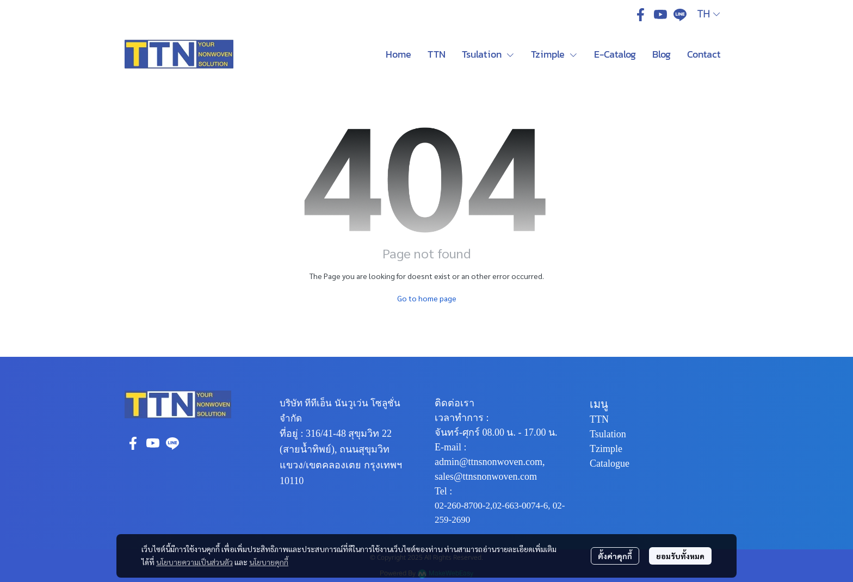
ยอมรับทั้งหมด (680, 556)
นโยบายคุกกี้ (268, 562)
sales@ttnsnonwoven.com (486, 476)
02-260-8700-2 (462, 505)
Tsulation (608, 434)
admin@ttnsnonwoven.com (488, 461)
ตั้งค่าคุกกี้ (615, 556)
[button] (708, 14)
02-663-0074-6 (520, 505)
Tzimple (606, 448)
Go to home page (426, 298)
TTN (599, 419)
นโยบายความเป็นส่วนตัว (194, 562)
